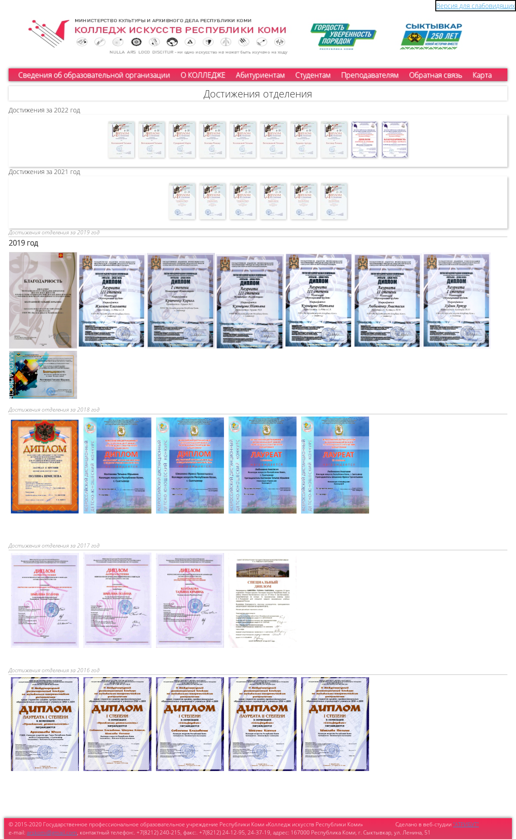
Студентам (313, 75)
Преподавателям (370, 75)
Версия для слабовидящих (475, 5)
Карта (482, 75)
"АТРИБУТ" (466, 824)
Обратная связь (435, 75)
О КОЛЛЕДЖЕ (202, 75)
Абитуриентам (260, 75)
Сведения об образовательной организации (94, 75)
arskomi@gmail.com (52, 832)
